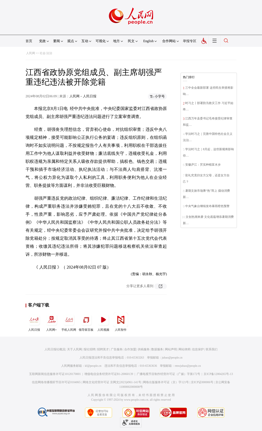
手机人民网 (68, 321)
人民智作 (120, 321)
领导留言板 (86, 321)
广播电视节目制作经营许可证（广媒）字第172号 (168, 374)
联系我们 (211, 349)
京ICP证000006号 (202, 382)
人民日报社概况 (55, 349)
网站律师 (184, 349)
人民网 (30, 53)
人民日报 (34, 321)
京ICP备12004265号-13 (218, 374)
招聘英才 (103, 349)
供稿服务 (144, 349)
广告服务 (117, 349)
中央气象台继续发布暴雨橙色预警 (207, 206)
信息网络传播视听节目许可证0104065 (56, 382)
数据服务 (157, 349)
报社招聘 (89, 349)
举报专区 (189, 41)
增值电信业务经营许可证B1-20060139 (108, 374)
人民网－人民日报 (82, 96)
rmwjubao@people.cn (188, 365)
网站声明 (171, 349)
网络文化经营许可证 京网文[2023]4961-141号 (112, 382)
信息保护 (198, 349)
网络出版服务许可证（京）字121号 (166, 382)
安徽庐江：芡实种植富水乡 (203, 164)
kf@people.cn (93, 365)
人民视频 (103, 321)
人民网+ (51, 321)
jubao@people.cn (172, 357)
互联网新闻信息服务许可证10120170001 (55, 374)
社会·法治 (46, 53)
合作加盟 (130, 349)
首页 (29, 41)
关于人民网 (74, 349)
